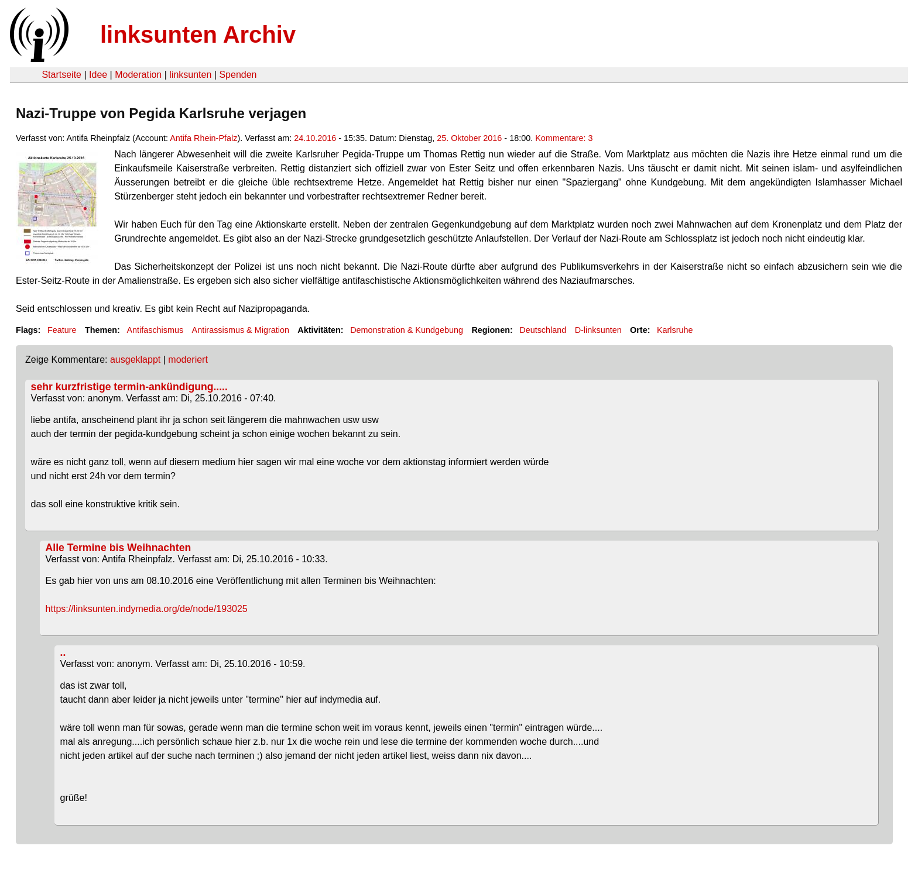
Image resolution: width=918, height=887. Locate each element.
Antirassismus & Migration (240, 330)
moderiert (188, 360)
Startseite (61, 75)
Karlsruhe (675, 330)
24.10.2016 (315, 138)
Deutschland (542, 330)
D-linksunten (598, 330)
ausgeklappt (135, 360)
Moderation (138, 75)
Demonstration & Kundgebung (406, 330)
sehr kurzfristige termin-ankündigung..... (129, 387)
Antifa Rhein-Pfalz (203, 138)
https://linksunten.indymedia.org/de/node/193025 (147, 609)
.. (63, 652)
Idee (98, 75)
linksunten (190, 75)
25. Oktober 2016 (469, 138)
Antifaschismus (154, 330)
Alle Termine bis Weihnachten (118, 547)
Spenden (237, 75)
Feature (62, 330)
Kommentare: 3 (563, 138)
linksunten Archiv (198, 34)
